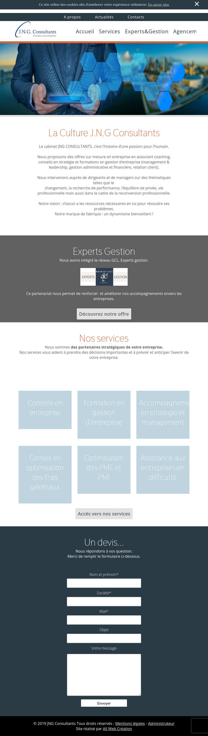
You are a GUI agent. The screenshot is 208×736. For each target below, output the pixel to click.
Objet (104, 629)
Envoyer (104, 703)
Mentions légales (130, 723)
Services (109, 31)
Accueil (85, 31)
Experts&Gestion (146, 31)
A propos (72, 17)
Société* (104, 593)
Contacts (136, 17)
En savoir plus (158, 4)
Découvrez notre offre (104, 314)
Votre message (104, 648)
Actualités (104, 17)
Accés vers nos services (104, 514)
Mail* (103, 611)
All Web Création (117, 728)
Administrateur (161, 723)
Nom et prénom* (104, 574)
